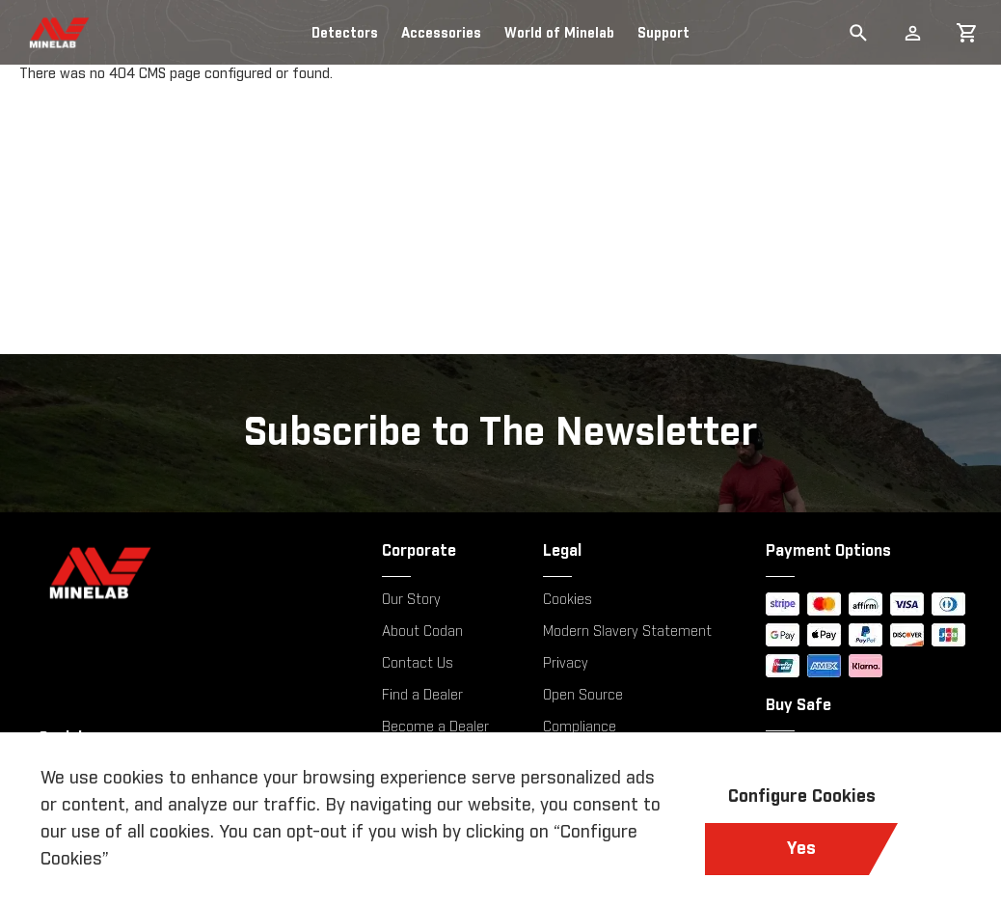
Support (663, 34)
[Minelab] (183, 572)
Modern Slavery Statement (627, 632)
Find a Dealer (422, 695)
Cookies (567, 600)
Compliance (579, 727)
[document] (500, 819)
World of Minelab (559, 34)
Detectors (344, 34)
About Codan (422, 632)
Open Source (583, 695)
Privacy (565, 664)
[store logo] (41, 33)
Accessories (441, 34)
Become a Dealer (435, 727)
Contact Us (417, 664)
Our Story (411, 600)
